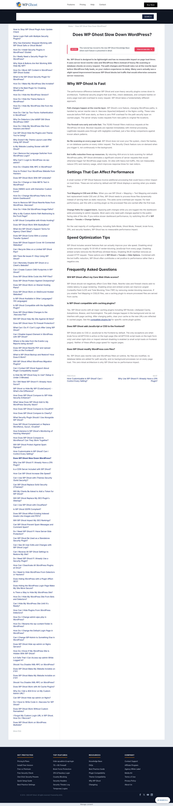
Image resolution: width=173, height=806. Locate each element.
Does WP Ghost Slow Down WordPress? (90, 26)
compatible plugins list (100, 319)
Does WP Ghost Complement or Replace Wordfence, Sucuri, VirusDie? (31, 425)
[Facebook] (140, 795)
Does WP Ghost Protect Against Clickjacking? (34, 280)
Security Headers (60, 781)
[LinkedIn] (152, 795)
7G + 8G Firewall (59, 765)
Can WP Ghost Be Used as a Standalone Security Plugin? (31, 539)
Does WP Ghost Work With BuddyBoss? (31, 224)
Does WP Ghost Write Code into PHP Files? (32, 276)
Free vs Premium (24, 769)
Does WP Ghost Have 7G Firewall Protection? (33, 323)
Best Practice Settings (26, 785)
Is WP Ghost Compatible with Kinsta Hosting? (33, 220)
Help (92, 4)
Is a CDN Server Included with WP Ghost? (32, 469)
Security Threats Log (61, 785)
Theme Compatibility (97, 777)
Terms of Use (130, 777)
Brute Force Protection (62, 769)
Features (71, 4)
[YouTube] (148, 795)
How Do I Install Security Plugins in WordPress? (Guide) (29, 51)
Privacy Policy (130, 781)
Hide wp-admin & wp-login (63, 761)
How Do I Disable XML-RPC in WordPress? (32, 167)
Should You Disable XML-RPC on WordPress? (33, 664)
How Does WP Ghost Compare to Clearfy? (32, 413)
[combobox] (70, 16)
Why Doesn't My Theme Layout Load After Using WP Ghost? (32, 141)
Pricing (83, 4)
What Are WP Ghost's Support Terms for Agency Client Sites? (31, 230)
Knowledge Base (95, 761)
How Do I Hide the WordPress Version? (31, 94)
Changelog (93, 785)
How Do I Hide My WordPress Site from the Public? (33, 107)
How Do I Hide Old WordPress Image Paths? (33, 209)
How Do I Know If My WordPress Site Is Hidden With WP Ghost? (31, 652)
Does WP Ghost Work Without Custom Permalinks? (30, 710)
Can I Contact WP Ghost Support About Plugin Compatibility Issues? (31, 369)
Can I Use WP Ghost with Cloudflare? (30, 505)
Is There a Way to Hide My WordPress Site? (33, 592)
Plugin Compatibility (97, 773)
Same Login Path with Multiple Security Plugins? (30, 37)
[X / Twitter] (144, 795)
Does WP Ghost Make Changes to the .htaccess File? (30, 313)
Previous (71, 376)
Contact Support (131, 761)
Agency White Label (132, 769)
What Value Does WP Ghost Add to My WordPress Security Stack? (30, 403)
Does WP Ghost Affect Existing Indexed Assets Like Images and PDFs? (31, 514)
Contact (102, 4)
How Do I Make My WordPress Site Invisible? (33, 83)
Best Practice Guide (97, 769)
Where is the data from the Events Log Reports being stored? (30, 342)
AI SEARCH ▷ (163, 800)
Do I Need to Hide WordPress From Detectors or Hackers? (34, 573)
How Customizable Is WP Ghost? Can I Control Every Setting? (84, 379)
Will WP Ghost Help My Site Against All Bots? (33, 319)
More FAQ (17, 731)
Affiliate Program (131, 765)
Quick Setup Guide (24, 781)
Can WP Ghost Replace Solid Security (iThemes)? (30, 485)
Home (70, 26)
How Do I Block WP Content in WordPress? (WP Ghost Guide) (32, 71)
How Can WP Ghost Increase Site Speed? (32, 473)
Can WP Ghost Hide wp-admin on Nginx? (32, 697)
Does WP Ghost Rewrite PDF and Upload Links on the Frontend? (31, 349)
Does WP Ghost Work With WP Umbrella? (32, 178)
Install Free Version (25, 765)
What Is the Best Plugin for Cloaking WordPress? (29, 89)
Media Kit (128, 773)
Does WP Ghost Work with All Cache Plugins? (34, 686)
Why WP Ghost (95, 781)
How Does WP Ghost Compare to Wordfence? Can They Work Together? (30, 439)
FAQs (91, 765)
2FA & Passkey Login (61, 773)
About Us (128, 785)
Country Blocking (60, 777)
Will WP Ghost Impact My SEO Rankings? (31, 520)
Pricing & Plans (23, 761)
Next (155, 376)
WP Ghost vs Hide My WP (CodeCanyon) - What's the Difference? (32, 389)
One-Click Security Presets (28, 777)
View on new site (144, 49)
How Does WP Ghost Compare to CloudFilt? (33, 409)
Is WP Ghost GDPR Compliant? (27, 509)
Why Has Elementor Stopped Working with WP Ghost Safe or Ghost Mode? (32, 44)
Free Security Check (25, 773)
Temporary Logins (60, 789)
